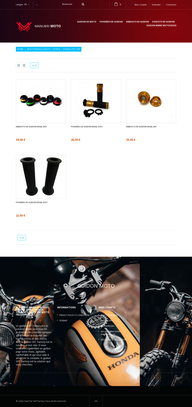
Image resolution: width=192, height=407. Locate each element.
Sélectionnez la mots (38, 49)
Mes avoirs (106, 320)
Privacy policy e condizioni (74, 315)
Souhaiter (156, 4)
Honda (56, 49)
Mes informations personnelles (110, 333)
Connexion (171, 4)
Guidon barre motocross (161, 26)
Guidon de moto (86, 22)
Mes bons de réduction (113, 339)
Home (20, 49)
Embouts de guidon (137, 22)
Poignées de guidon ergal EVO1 (87, 126)
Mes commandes (109, 315)
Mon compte (107, 307)
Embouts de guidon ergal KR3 (31, 126)
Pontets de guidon (163, 22)
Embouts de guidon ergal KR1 (141, 126)
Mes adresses (107, 326)
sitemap (63, 320)
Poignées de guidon (111, 22)
